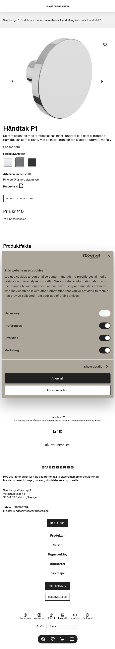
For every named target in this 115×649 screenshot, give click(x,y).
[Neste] (102, 81)
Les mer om (11, 147)
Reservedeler (57, 596)
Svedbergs (10, 20)
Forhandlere (57, 585)
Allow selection (57, 390)
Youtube (75, 616)
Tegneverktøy (57, 554)
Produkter (26, 20)
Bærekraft (57, 564)
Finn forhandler (16, 219)
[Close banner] (109, 256)
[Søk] (43, 639)
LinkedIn (63, 616)
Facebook (25, 616)
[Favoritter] (52, 639)
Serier (57, 545)
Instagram (39, 616)
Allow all (57, 378)
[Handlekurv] (62, 639)
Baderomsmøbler (46, 20)
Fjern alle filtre (19, 198)
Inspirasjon (58, 573)
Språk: (40, 626)
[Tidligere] (13, 81)
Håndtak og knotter (72, 20)
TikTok (52, 616)
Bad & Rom (57, 522)
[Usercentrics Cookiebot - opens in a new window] (82, 256)
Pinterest (88, 616)
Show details (93, 366)
